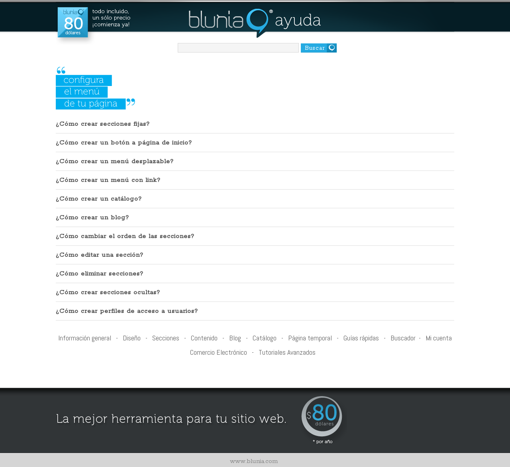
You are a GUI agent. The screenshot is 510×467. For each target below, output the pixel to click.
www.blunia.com (254, 461)
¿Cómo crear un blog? (92, 217)
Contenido (204, 337)
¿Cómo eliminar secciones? (99, 273)
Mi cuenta (439, 337)
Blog (235, 337)
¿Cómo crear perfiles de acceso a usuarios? (127, 311)
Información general (84, 337)
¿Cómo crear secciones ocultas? (108, 292)
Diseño (132, 337)
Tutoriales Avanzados (287, 352)
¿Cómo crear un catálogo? (99, 199)
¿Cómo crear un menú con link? (108, 180)
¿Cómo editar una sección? (99, 255)
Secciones (165, 337)
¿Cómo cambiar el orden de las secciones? (125, 236)
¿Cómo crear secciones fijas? (103, 124)
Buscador (403, 337)
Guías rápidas (361, 337)
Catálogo (265, 337)
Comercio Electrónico (218, 352)
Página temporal (310, 337)
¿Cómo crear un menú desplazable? (115, 161)
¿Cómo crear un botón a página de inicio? (124, 143)
